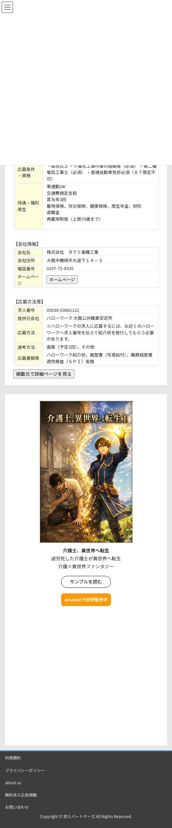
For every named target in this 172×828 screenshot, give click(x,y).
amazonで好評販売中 (86, 599)
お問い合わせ (17, 807)
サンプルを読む (86, 581)
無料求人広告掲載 (21, 795)
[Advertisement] (86, 676)
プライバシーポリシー (25, 770)
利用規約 (13, 757)
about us (13, 782)
